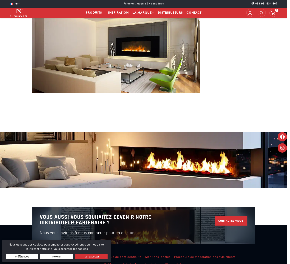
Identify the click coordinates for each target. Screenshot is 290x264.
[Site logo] (21, 14)
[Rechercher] (262, 14)
